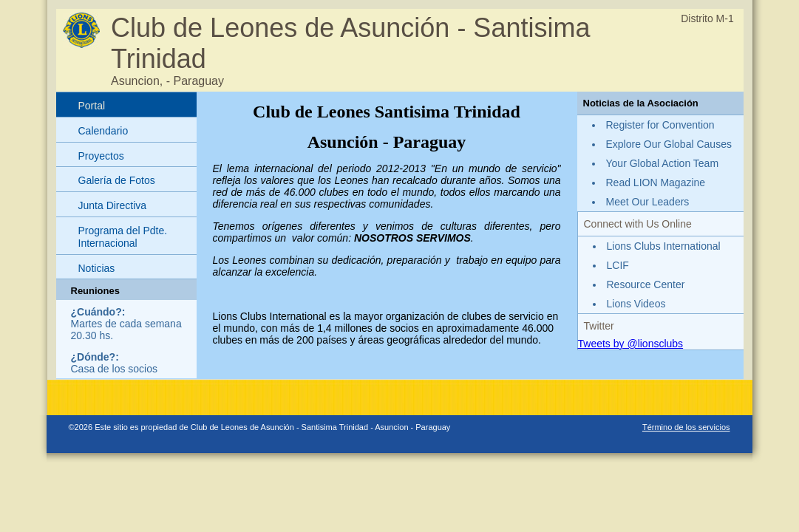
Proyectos (101, 156)
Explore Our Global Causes (669, 144)
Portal (92, 106)
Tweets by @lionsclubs (631, 343)
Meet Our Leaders (648, 202)
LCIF (618, 265)
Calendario (103, 131)
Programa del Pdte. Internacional (123, 237)
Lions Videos (636, 304)
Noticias (96, 268)
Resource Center (646, 284)
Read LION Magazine (656, 182)
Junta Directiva (112, 205)
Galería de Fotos (116, 180)
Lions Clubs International (664, 246)
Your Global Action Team (662, 163)
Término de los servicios (686, 427)
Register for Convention (660, 125)
